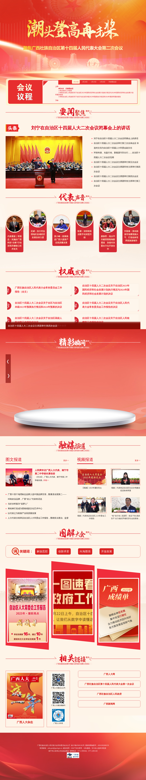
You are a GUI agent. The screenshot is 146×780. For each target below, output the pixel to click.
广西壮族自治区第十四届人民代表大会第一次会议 (109, 684)
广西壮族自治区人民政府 (109, 694)
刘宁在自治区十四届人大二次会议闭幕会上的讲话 (116, 138)
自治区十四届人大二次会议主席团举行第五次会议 (116, 162)
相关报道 (73, 659)
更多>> (66, 460)
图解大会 (73, 534)
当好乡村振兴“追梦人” (18, 504)
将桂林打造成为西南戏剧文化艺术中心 (25, 508)
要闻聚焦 (73, 113)
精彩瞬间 (73, 343)
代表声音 (73, 198)
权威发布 (73, 272)
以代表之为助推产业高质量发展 (22, 513)
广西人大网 (109, 674)
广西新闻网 (109, 704)
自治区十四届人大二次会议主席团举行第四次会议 (116, 176)
